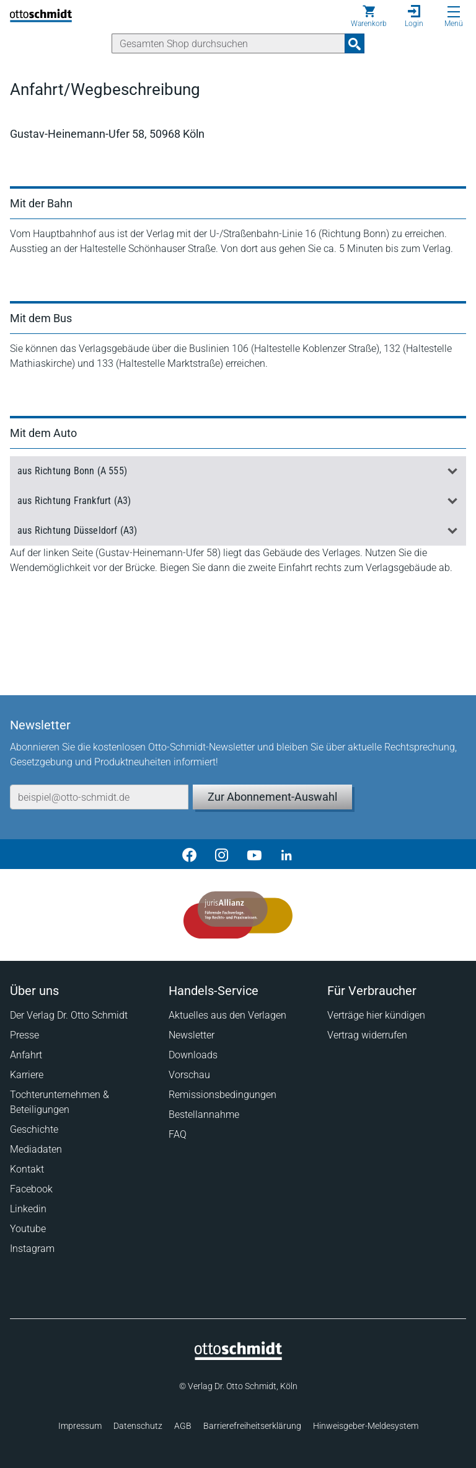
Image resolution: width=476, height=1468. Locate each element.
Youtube (28, 1229)
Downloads (193, 1055)
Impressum (80, 1426)
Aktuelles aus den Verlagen (227, 1015)
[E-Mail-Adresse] (99, 797)
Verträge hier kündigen (376, 1015)
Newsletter (191, 1035)
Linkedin (28, 1209)
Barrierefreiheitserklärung (252, 1426)
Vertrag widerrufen (367, 1035)
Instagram (32, 1248)
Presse (24, 1035)
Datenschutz (137, 1426)
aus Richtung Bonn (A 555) (72, 471)
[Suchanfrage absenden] (354, 43)
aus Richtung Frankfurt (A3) (74, 501)
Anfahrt (26, 1055)
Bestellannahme (204, 1114)
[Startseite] (238, 1357)
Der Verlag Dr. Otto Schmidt (69, 1015)
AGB (183, 1426)
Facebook (31, 1189)
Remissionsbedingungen (222, 1095)
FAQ (178, 1134)
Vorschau (189, 1075)
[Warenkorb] (369, 16)
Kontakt (27, 1169)
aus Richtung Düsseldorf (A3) (77, 530)
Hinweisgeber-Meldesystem (365, 1426)
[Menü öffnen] (453, 11)
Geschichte (34, 1129)
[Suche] (228, 43)
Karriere (26, 1075)
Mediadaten (36, 1149)
